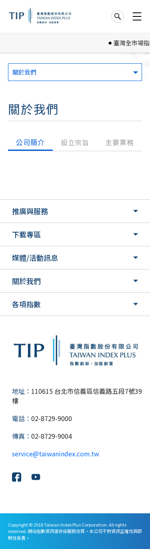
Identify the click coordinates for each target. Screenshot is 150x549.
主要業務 (119, 142)
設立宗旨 (75, 142)
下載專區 (26, 234)
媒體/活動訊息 (35, 257)
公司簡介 (30, 142)
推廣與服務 (30, 211)
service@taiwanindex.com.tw (55, 453)
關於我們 (26, 281)
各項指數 (26, 304)
